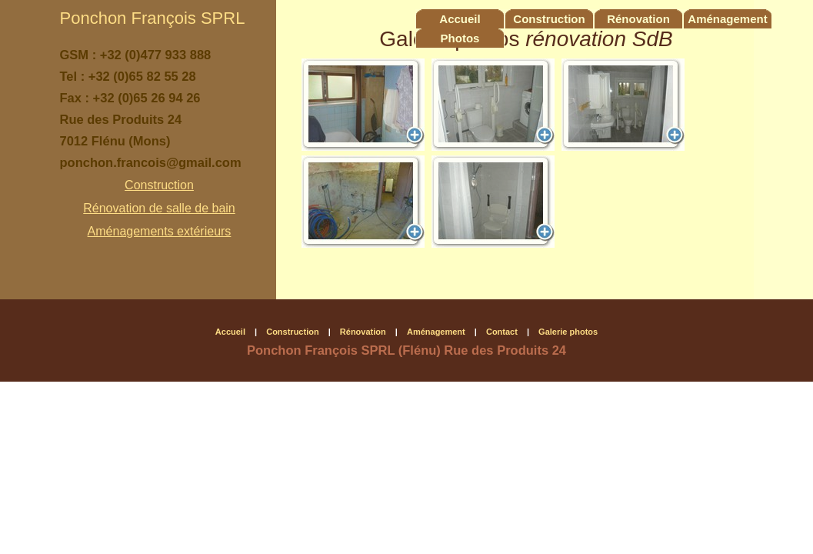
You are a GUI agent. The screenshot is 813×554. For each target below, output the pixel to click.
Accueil (459, 18)
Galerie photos (568, 331)
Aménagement (727, 18)
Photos (460, 38)
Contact (502, 331)
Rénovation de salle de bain (159, 208)
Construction (159, 185)
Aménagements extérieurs (160, 231)
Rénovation (638, 18)
